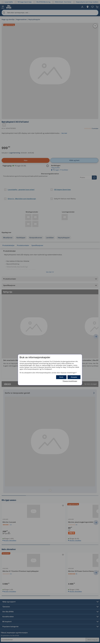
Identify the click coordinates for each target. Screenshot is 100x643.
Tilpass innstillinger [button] (70, 381)
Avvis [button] (61, 377)
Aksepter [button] (74, 377)
